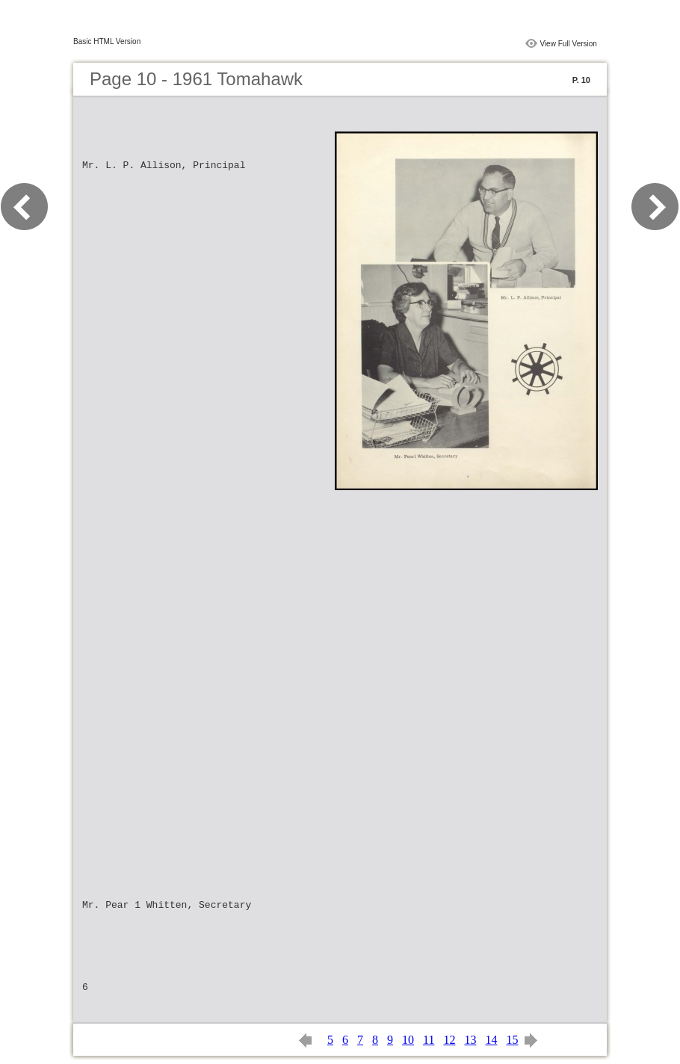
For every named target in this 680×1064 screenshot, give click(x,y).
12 (449, 1039)
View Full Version (568, 44)
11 (428, 1039)
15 (512, 1039)
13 (470, 1039)
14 (491, 1039)
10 (408, 1039)
